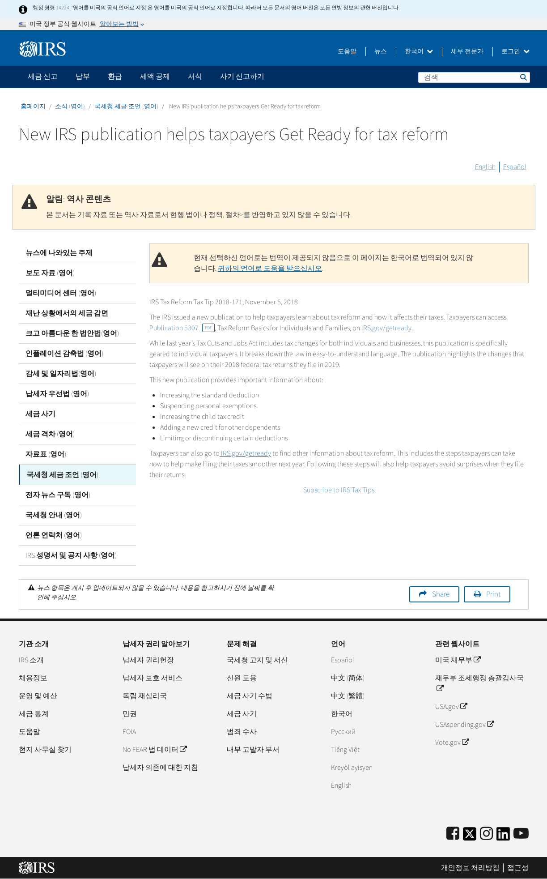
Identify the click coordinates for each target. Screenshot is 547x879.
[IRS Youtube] (521, 834)
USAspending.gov (464, 724)
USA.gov (451, 706)
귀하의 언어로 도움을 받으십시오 (270, 268)
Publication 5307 (182, 328)
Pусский (343, 731)
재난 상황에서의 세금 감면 (66, 313)
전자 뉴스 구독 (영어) (57, 494)
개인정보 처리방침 (470, 867)
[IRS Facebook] (452, 834)
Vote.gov (452, 742)
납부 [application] (83, 76)
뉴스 (380, 51)
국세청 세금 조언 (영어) (126, 106)
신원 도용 (242, 678)
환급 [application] (115, 76)
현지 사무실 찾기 (45, 749)
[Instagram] (486, 834)
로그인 (515, 51)
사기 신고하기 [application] (242, 76)
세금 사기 (40, 414)
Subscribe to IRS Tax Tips (338, 490)
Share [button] (440, 594)
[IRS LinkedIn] (503, 836)
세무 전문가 (467, 51)
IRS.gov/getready (386, 328)
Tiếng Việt (345, 749)
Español (514, 167)
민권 (130, 713)
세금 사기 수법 (249, 695)
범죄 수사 (242, 731)
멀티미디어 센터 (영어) (60, 293)
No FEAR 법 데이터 (155, 749)
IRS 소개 (31, 660)
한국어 (419, 51)
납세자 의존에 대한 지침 (160, 767)
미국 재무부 (457, 660)
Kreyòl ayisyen (352, 767)
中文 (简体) (348, 678)
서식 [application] (195, 76)
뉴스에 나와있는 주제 (59, 253)
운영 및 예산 (38, 695)
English (485, 167)
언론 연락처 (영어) (53, 535)
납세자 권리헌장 (148, 660)
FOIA (129, 731)
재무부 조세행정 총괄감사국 (479, 683)
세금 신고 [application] (43, 76)
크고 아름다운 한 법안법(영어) (72, 333)
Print (493, 594)
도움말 (347, 51)
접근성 (518, 867)
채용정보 (33, 678)
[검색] (474, 77)
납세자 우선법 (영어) (57, 394)
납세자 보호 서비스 (152, 678)
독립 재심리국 (145, 695)
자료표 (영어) (45, 454)
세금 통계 (34, 713)
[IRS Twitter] (469, 836)
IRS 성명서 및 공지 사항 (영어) (71, 555)
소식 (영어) (70, 106)
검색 (523, 77)
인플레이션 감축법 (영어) (64, 353)
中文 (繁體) (348, 695)
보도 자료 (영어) (50, 273)
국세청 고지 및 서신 (257, 660)
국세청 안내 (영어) (53, 515)
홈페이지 (33, 106)
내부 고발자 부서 (253, 749)
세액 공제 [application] (155, 76)
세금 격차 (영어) (50, 434)
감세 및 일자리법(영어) (60, 374)
